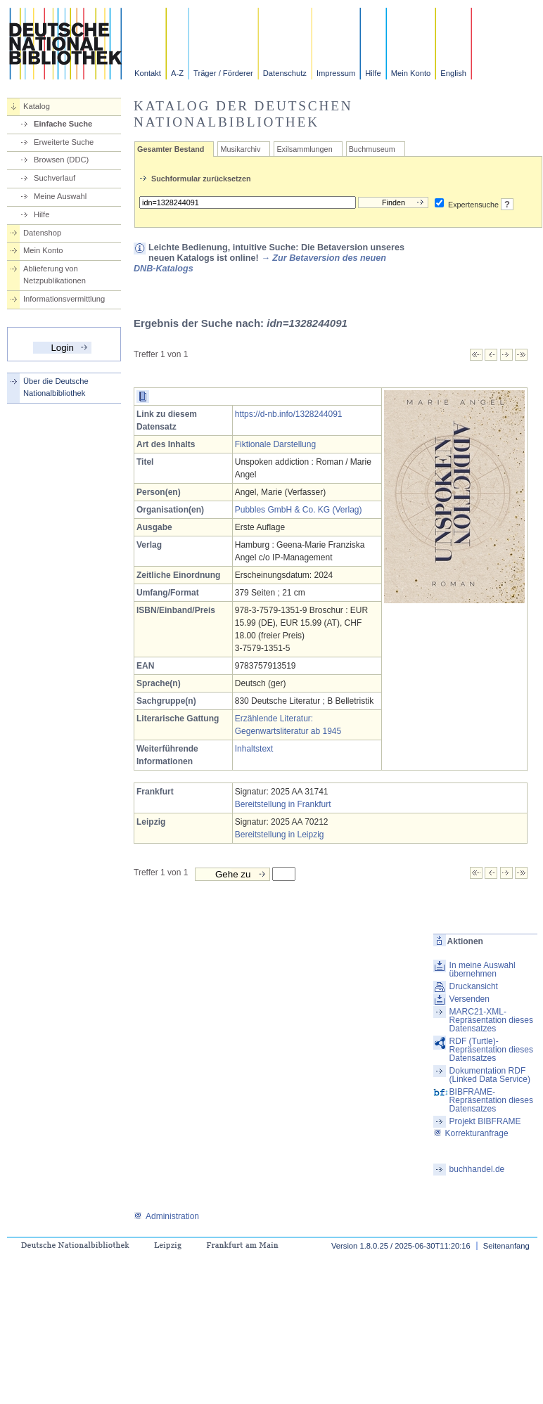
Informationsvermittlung (64, 299)
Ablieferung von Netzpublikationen (54, 274)
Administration (166, 1216)
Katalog (36, 106)
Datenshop (42, 232)
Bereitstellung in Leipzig (279, 834)
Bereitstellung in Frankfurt (283, 804)
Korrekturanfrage (471, 1133)
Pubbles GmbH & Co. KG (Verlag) (298, 510)
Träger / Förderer (223, 73)
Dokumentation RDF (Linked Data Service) (489, 1075)
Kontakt (147, 73)
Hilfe (373, 73)
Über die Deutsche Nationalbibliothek (56, 387)
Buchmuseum (372, 149)
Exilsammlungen (304, 149)
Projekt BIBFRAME (485, 1121)
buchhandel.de (477, 1169)
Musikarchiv (240, 149)
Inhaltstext (254, 749)
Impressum (336, 73)
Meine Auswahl (60, 196)
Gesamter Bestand (170, 149)
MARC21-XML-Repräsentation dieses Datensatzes (491, 1020)
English (453, 73)
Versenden (469, 999)
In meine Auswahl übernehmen (482, 969)
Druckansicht (473, 986)
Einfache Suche (63, 124)
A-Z (177, 73)
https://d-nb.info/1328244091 (289, 414)
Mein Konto (411, 73)
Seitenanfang (506, 1246)
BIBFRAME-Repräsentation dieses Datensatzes (491, 1100)
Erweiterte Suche (64, 142)
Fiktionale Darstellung (275, 444)
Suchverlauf (54, 178)
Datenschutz (285, 73)
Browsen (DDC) (61, 159)
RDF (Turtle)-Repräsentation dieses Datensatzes (491, 1049)
